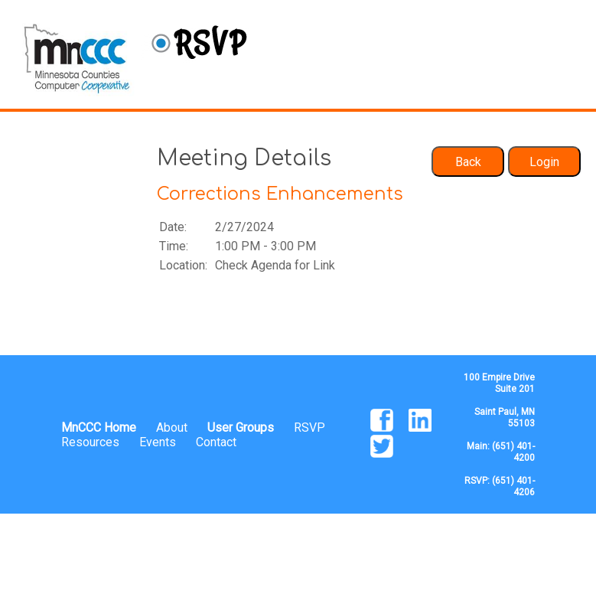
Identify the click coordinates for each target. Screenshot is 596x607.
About (171, 427)
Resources (90, 442)
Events (157, 442)
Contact (216, 442)
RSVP (309, 427)
